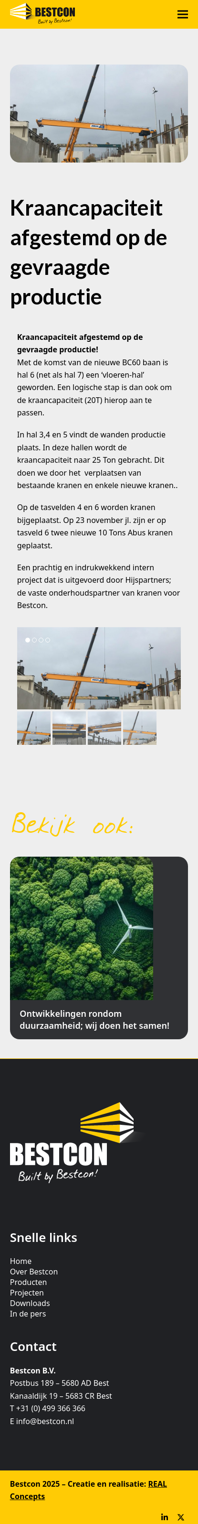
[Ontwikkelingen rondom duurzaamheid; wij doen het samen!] (99, 948)
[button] (182, 15)
